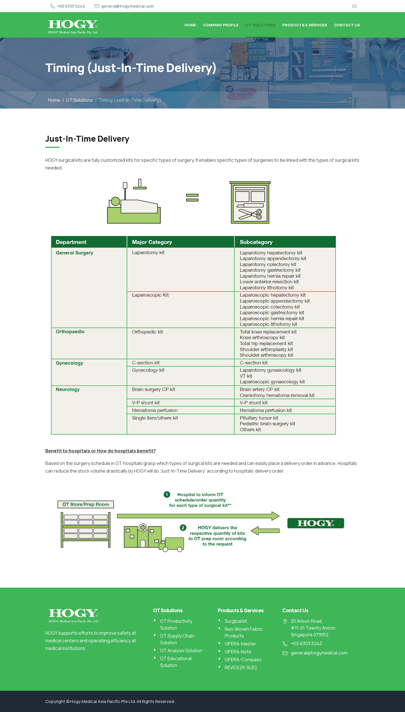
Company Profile (221, 24)
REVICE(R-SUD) (241, 667)
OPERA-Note (238, 652)
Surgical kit (236, 621)
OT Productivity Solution (176, 624)
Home (190, 24)
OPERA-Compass (243, 659)
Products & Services (304, 24)
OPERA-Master (240, 644)
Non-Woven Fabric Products (244, 632)
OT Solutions (260, 24)
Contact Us (347, 24)
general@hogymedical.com (127, 6)
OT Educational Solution (176, 661)
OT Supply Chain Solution (177, 639)
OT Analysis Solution (181, 650)
